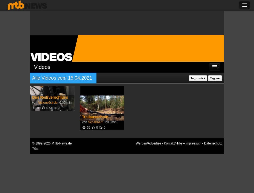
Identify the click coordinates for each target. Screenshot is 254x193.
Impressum (193, 143)
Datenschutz (213, 143)
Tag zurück (198, 78)
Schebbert (95, 122)
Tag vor (215, 78)
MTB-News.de (61, 143)
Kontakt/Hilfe (173, 143)
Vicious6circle (47, 103)
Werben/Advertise (148, 143)
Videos (42, 67)
